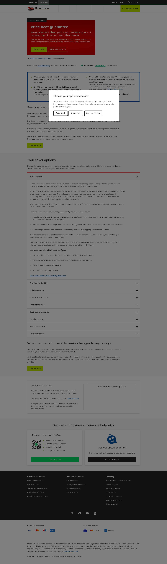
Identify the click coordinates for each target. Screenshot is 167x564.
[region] (84, 105)
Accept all (60, 113)
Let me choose (95, 113)
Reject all (77, 113)
